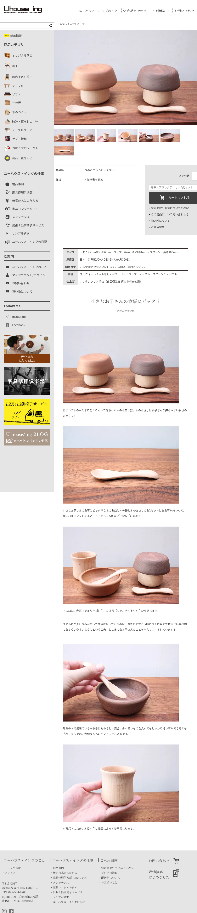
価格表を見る (95, 179)
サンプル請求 (61, 897)
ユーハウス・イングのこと (98, 10)
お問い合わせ (184, 10)
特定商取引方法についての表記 (170, 208)
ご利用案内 (160, 10)
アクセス (10, 873)
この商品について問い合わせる (170, 214)
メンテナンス (61, 882)
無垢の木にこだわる (65, 873)
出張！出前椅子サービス (68, 892)
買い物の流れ (109, 873)
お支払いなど (109, 882)
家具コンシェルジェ (65, 887)
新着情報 (13, 36)
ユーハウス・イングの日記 (69, 902)
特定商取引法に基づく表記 (117, 868)
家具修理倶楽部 (71, 877)
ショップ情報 (13, 868)
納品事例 (58, 868)
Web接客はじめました (159, 874)
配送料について (160, 221)
